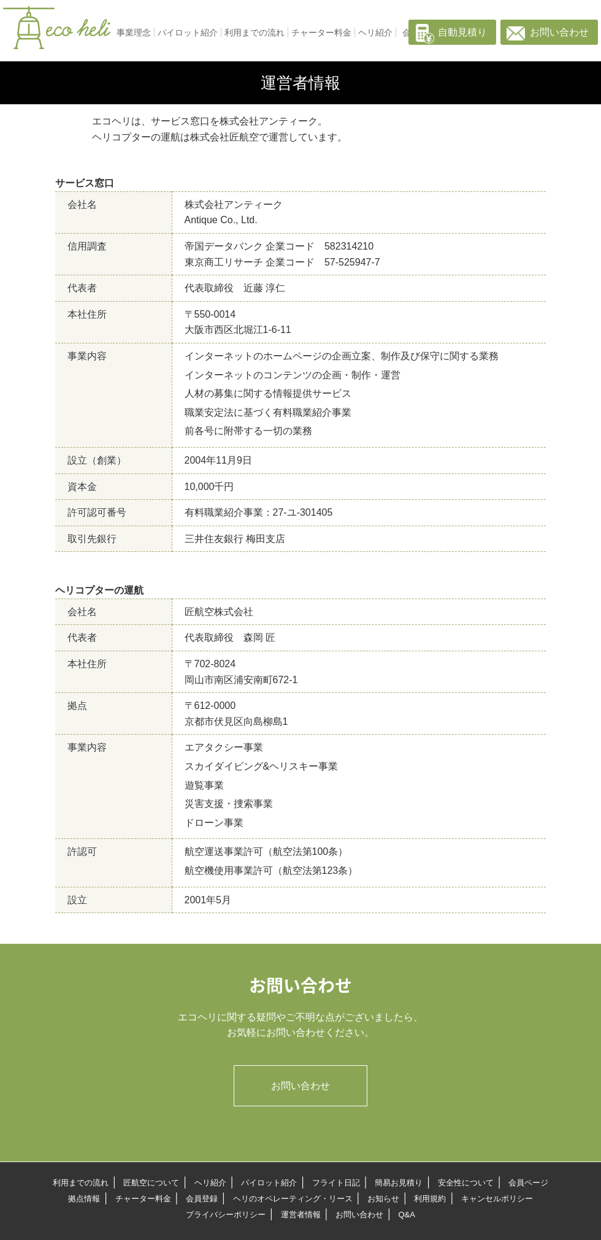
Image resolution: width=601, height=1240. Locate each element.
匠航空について (151, 1182)
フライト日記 (336, 1182)
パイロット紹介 (188, 32)
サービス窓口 (84, 183)
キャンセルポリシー (497, 1198)
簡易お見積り (399, 1182)
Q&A (406, 1214)
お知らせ (383, 1198)
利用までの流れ (254, 32)
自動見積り (462, 32)
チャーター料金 (321, 32)
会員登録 (202, 1198)
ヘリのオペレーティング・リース (293, 1198)
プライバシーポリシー (226, 1214)
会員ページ (528, 1182)
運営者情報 (301, 1214)
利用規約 (430, 1198)
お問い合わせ (559, 32)
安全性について (466, 1182)
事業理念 (134, 32)
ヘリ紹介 (375, 32)
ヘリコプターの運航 (99, 590)
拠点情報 (84, 1198)
